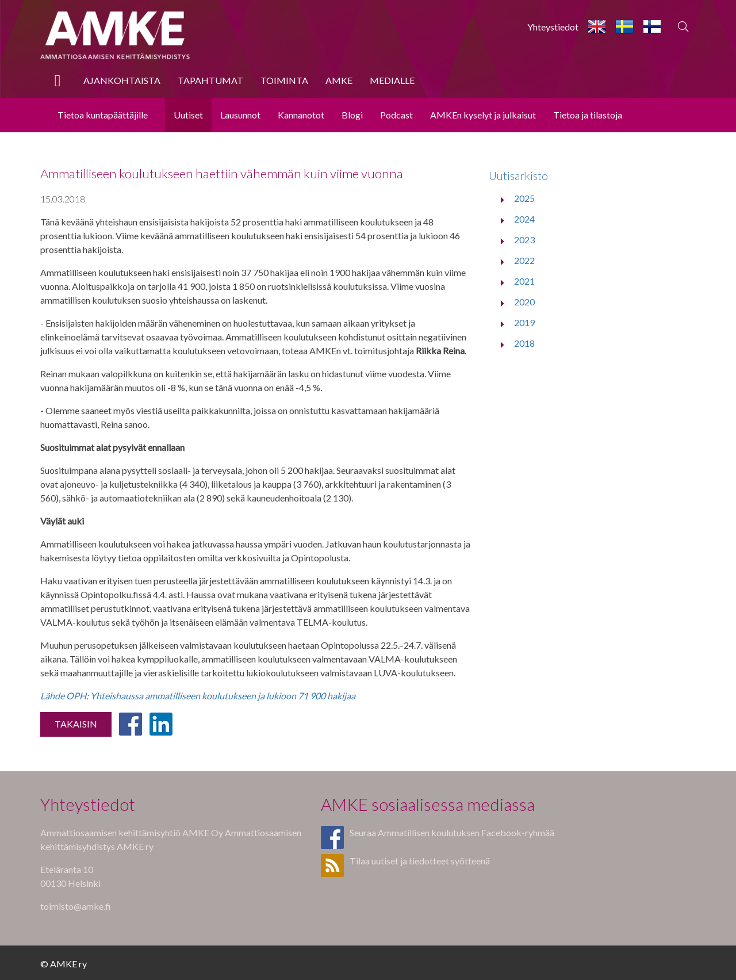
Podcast (396, 114)
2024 (524, 218)
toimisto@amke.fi (75, 906)
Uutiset (188, 114)
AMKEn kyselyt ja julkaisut (483, 114)
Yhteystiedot (552, 26)
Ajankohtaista (121, 80)
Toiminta (284, 80)
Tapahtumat (210, 80)
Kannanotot (301, 114)
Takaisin (76, 723)
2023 (524, 239)
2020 (524, 301)
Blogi (352, 114)
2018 (524, 343)
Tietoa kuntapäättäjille (102, 114)
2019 (524, 322)
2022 (524, 260)
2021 (524, 280)
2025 (524, 198)
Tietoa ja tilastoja (587, 114)
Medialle (392, 80)
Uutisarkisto (518, 175)
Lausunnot (240, 114)
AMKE (338, 80)
